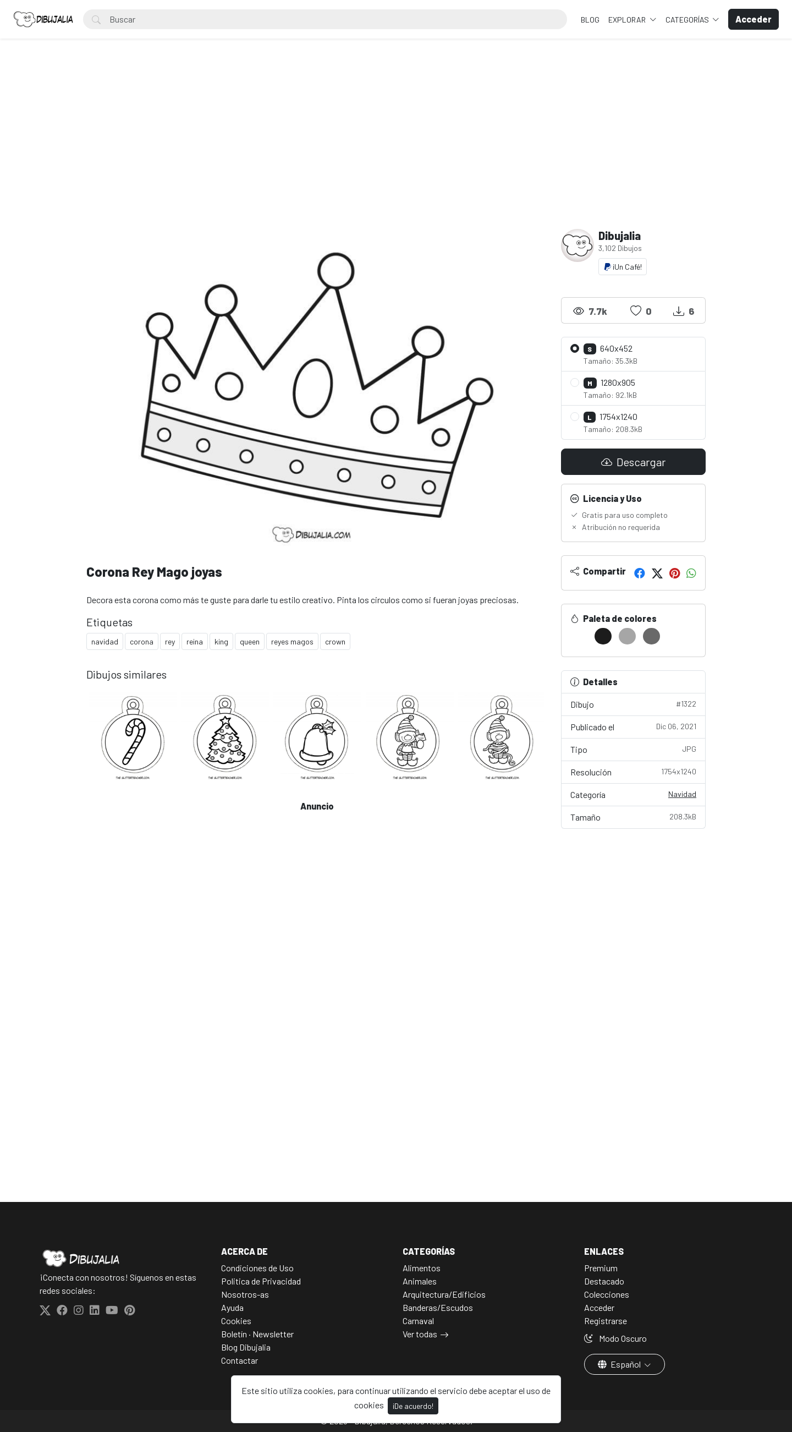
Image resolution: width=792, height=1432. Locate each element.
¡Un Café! (622, 266)
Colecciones (606, 1294)
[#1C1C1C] (603, 636)
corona (141, 641)
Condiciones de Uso (257, 1267)
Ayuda (232, 1307)
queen (250, 641)
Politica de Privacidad (261, 1281)
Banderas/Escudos (438, 1307)
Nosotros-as (245, 1294)
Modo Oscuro (615, 1338)
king (221, 641)
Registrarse (605, 1320)
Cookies (236, 1320)
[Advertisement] (396, 146)
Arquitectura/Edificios (444, 1294)
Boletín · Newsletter (257, 1334)
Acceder (599, 1307)
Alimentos (422, 1267)
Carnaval (418, 1320)
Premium (601, 1267)
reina (194, 641)
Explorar (627, 19)
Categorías (688, 19)
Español (620, 1364)
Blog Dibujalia (246, 1347)
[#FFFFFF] (578, 636)
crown (335, 641)
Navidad (682, 794)
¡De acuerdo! (413, 1406)
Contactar (239, 1360)
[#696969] (651, 636)
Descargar (633, 461)
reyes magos (292, 641)
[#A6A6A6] (627, 636)
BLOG (590, 19)
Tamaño (633, 816)
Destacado (604, 1281)
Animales (420, 1281)
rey (170, 641)
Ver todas (420, 1334)
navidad (104, 641)
